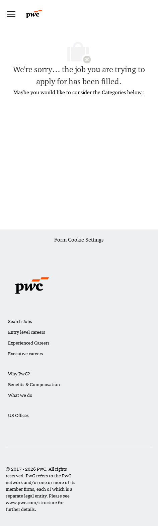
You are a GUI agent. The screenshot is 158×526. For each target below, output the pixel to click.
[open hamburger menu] (11, 14)
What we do (20, 395)
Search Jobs (20, 321)
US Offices (18, 415)
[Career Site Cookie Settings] (79, 240)
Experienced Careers (29, 343)
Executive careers (25, 354)
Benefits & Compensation (34, 384)
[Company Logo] (40, 14)
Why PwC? (19, 374)
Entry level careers (26, 332)
